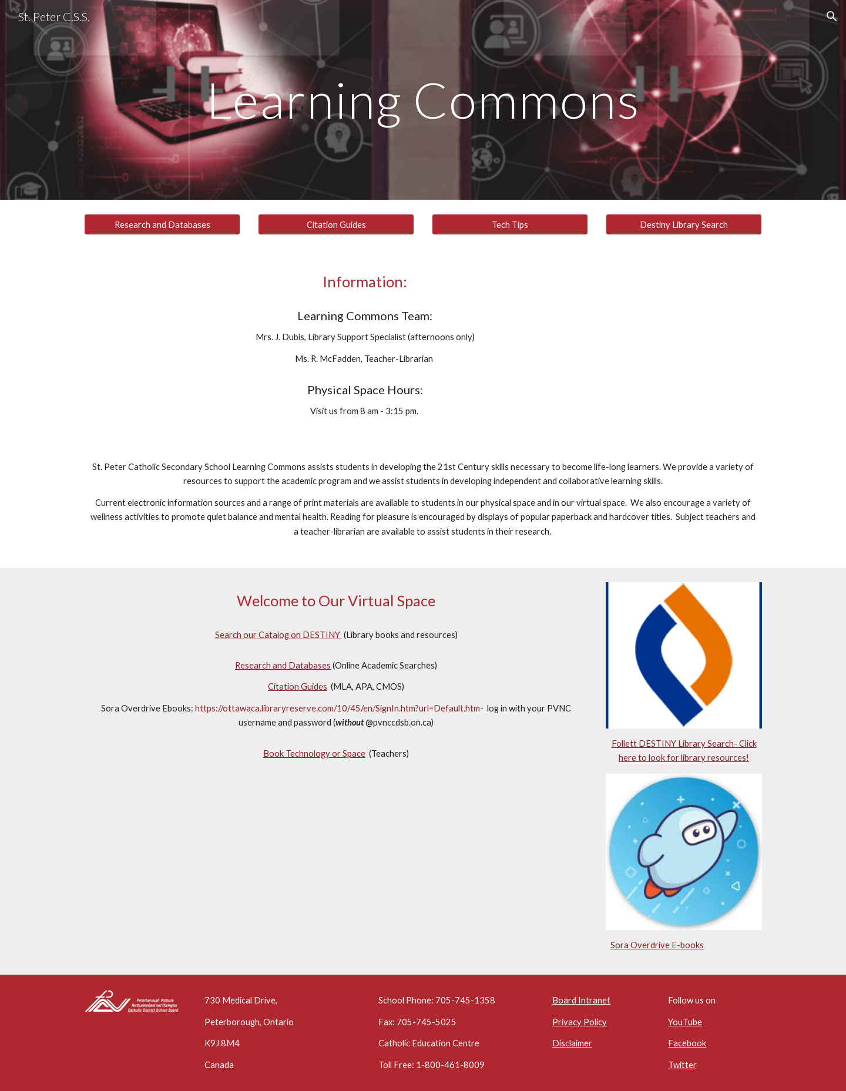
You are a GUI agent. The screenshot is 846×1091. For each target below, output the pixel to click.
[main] (423, 99)
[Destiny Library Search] (683, 224)
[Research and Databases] (162, 224)
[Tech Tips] (510, 224)
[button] (832, 16)
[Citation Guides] (336, 224)
